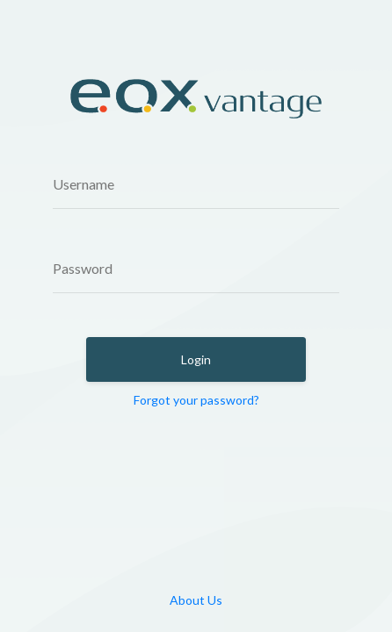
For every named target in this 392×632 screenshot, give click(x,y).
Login (196, 359)
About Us (196, 599)
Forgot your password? (196, 399)
